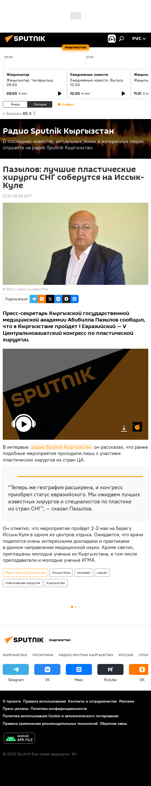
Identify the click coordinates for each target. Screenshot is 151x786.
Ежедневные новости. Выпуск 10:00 (96, 82)
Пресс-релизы (16, 708)
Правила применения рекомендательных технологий (50, 723)
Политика (42, 654)
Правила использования (44, 701)
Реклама (126, 701)
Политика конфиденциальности (59, 708)
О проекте (12, 701)
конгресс (84, 572)
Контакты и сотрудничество (92, 701)
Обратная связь (113, 723)
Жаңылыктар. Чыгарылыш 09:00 (30, 82)
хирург (102, 572)
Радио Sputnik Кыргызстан (25, 572)
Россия (126, 654)
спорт (145, 654)
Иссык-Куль (61, 572)
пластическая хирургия (22, 583)
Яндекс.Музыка (133, 425)
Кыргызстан (56, 583)
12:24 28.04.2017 (17, 196)
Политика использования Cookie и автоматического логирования (60, 715)
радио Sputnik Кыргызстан (61, 447)
